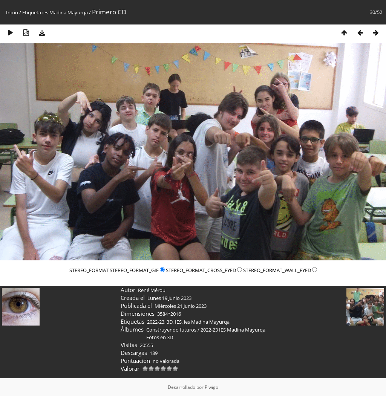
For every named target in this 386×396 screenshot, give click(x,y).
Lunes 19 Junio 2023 (169, 298)
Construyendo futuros (171, 329)
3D (170, 321)
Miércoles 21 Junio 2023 (181, 306)
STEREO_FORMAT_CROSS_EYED (204, 270)
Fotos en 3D (159, 337)
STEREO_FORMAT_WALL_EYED (280, 270)
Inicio (12, 12)
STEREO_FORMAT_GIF (138, 270)
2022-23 (155, 321)
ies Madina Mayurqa (65, 12)
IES (178, 321)
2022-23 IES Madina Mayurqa (233, 329)
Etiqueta (31, 12)
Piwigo (211, 387)
